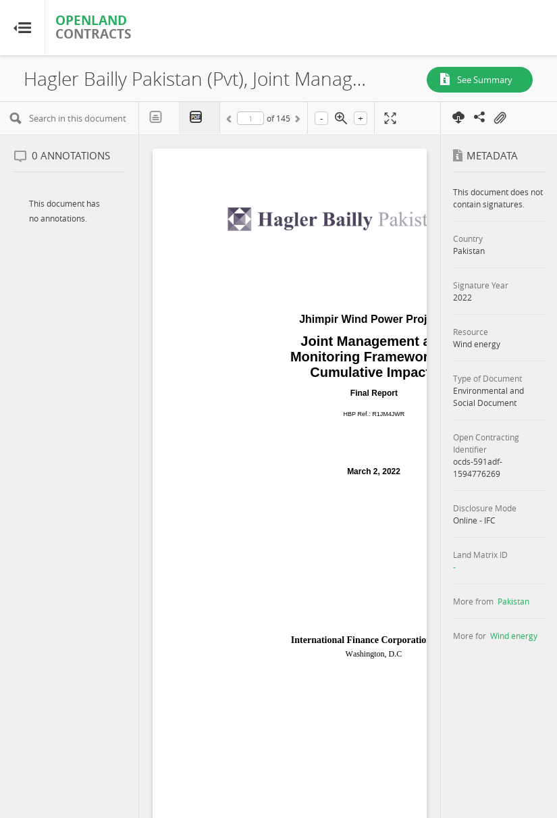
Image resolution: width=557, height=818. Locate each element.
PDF (200, 118)
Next (296, 121)
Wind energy (513, 635)
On (499, 118)
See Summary (484, 80)
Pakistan (513, 601)
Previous (231, 121)
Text (159, 117)
